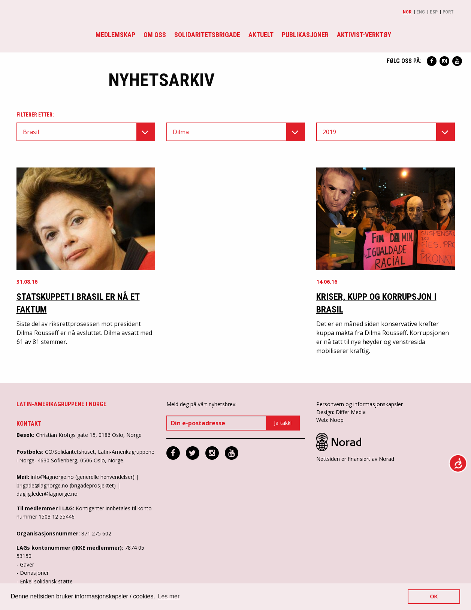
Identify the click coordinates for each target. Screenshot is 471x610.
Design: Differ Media (341, 412)
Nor (407, 12)
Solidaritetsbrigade (207, 35)
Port (448, 12)
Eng (420, 12)
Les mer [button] (169, 596)
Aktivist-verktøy (364, 35)
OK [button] (434, 597)
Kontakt (29, 423)
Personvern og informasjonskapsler (359, 404)
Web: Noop (330, 419)
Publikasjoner (305, 35)
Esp (434, 12)
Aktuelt (261, 35)
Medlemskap (115, 35)
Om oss (155, 35)
